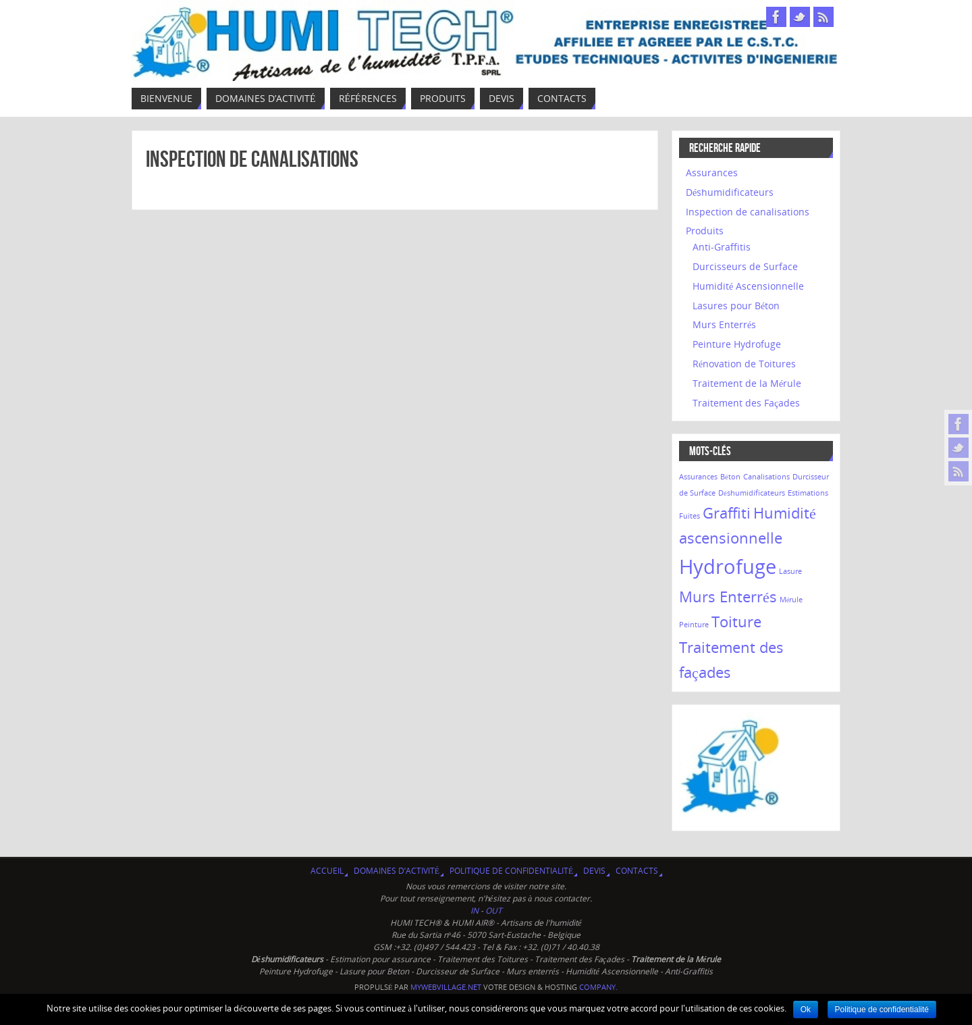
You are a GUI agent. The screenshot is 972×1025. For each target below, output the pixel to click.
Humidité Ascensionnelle (748, 286)
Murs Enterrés (724, 324)
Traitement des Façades (746, 402)
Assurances (712, 172)
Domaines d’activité (396, 870)
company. (598, 987)
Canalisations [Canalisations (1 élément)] (766, 476)
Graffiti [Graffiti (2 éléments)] (727, 513)
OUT (493, 910)
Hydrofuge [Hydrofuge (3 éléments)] (727, 566)
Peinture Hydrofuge (737, 344)
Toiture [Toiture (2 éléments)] (736, 621)
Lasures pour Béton (736, 305)
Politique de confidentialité (511, 870)
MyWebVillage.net (445, 987)
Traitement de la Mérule (747, 383)
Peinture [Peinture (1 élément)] (694, 624)
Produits (705, 230)
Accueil (327, 870)
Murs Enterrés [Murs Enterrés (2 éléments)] (728, 596)
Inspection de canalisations (252, 159)
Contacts (637, 870)
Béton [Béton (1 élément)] (730, 476)
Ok (806, 1009)
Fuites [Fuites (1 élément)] (689, 516)
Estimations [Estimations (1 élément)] (808, 493)
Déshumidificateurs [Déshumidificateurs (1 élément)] (751, 493)
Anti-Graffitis (722, 246)
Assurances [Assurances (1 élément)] (698, 476)
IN (475, 910)
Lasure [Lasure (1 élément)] (790, 571)
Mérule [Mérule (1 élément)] (791, 599)
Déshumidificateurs (730, 192)
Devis (594, 870)
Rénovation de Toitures (744, 363)
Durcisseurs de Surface (745, 266)
